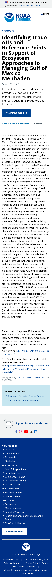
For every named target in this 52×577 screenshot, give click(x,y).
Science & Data (12, 496)
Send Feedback (14, 531)
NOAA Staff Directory (16, 523)
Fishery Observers (14, 484)
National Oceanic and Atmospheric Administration (25, 570)
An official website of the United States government (26, 4)
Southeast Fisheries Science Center (31, 377)
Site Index (10, 461)
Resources (8, 31)
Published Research (15, 492)
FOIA (25, 559)
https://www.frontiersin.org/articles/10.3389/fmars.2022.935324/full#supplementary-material (25, 369)
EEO (18, 559)
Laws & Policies (13, 453)
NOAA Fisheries (9, 446)
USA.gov (44, 563)
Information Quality (39, 559)
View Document (15, 112)
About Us (10, 449)
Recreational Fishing (15, 480)
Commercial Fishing (15, 476)
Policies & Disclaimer (13, 563)
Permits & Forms (13, 472)
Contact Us (8, 500)
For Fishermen (9, 465)
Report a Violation (14, 512)
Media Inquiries (13, 508)
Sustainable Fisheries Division (23, 400)
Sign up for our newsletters (32, 423)
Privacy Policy (32, 563)
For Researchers (10, 489)
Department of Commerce (25, 566)
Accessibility (8, 559)
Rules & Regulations (15, 469)
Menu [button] (45, 13)
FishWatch (10, 457)
